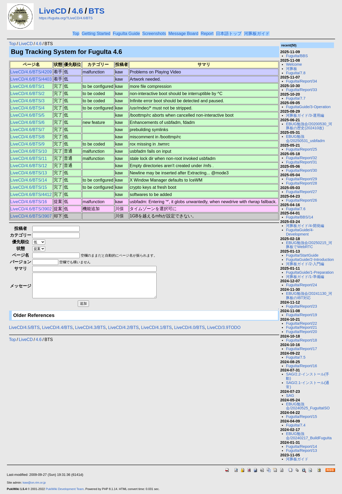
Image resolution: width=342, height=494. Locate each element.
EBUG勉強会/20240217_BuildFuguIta (309, 436)
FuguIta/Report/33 (301, 90)
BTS (96, 10)
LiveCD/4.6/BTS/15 (28, 187)
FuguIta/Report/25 (301, 149)
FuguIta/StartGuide (302, 255)
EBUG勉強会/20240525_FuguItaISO (308, 406)
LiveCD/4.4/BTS (57, 332)
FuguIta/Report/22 (301, 323)
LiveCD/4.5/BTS (24, 332)
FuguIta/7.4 (295, 425)
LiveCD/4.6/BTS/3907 (31, 216)
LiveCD (53, 10)
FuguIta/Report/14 (301, 446)
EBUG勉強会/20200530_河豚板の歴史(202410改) (309, 126)
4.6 (77, 10)
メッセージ (20, 288)
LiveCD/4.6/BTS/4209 (31, 72)
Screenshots (154, 33)
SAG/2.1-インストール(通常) (307, 385)
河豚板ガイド (257, 33)
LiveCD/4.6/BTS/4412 (31, 194)
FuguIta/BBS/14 (299, 217)
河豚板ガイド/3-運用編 (305, 115)
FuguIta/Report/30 (301, 170)
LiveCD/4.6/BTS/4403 (31, 79)
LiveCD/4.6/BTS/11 (28, 158)
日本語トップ (229, 33)
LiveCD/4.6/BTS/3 (27, 101)
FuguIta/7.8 (295, 73)
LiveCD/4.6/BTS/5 (27, 115)
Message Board (183, 33)
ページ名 (20, 255)
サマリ (20, 268)
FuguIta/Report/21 (301, 327)
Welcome (294, 64)
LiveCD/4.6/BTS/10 (28, 151)
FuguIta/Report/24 (301, 285)
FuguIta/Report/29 (301, 179)
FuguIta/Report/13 (301, 450)
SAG (290, 395)
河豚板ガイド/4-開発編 (305, 226)
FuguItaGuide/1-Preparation (309, 272)
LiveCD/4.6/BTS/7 (27, 129)
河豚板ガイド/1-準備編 (305, 277)
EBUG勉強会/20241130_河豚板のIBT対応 (309, 295)
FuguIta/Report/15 (301, 416)
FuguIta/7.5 (295, 357)
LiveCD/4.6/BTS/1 (27, 86)
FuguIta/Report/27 (301, 192)
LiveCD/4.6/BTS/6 (27, 122)
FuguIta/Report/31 (301, 162)
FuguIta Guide (126, 33)
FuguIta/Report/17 (301, 349)
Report (207, 33)
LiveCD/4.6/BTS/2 (27, 93)
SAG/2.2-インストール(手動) (307, 376)
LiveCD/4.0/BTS (189, 332)
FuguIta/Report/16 (301, 366)
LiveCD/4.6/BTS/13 (28, 173)
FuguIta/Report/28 (301, 183)
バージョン (20, 262)
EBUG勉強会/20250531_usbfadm (305, 138)
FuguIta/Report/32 (301, 158)
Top (75, 33)
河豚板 (291, 68)
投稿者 (20, 228)
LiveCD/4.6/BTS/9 (27, 144)
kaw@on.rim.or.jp (34, 482)
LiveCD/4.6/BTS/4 (27, 108)
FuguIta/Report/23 (301, 306)
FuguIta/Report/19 (301, 315)
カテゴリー (20, 235)
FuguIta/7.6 (295, 209)
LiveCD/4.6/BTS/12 (28, 165)
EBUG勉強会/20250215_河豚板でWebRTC (309, 245)
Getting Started (96, 33)
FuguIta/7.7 (295, 98)
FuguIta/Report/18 (301, 340)
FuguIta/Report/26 (301, 200)
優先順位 (20, 242)
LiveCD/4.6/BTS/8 (27, 137)
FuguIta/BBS (297, 56)
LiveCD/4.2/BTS (123, 332)
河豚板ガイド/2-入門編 (305, 264)
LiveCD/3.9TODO (223, 332)
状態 (20, 248)
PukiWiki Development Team (65, 489)
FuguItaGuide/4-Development (300, 232)
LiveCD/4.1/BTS (156, 332)
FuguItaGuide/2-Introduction (310, 259)
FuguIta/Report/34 (301, 81)
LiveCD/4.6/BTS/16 (28, 201)
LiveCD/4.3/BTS (90, 332)
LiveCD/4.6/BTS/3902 (31, 209)
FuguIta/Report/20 (301, 332)
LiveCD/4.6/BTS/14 (28, 180)
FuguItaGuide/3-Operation (308, 107)
